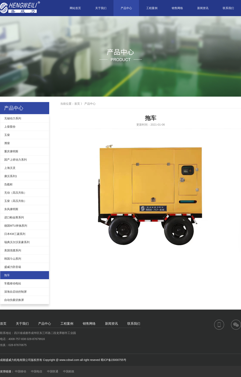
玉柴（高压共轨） (15, 200)
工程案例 (151, 8)
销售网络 (177, 8)
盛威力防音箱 (12, 267)
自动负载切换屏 (14, 300)
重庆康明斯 (11, 151)
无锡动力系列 (12, 118)
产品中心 (126, 8)
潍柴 (7, 143)
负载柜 (8, 184)
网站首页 (75, 8)
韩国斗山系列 (12, 258)
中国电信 (36, 371)
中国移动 (20, 371)
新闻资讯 (202, 8)
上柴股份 (9, 126)
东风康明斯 (11, 209)
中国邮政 (68, 371)
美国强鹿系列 (12, 250)
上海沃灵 (9, 167)
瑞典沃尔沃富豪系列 (17, 242)
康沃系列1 (10, 176)
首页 (77, 103)
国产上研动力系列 (15, 159)
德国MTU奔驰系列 (15, 225)
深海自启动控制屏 (15, 291)
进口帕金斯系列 (14, 217)
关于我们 (100, 8)
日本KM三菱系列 (14, 233)
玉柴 (7, 134)
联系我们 (228, 8)
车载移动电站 (12, 283)
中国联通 (52, 371)
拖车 (7, 275)
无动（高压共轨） (15, 192)
